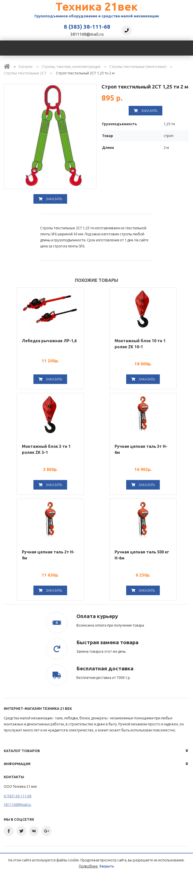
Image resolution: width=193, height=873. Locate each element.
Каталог (26, 66)
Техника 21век (97, 6)
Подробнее (88, 866)
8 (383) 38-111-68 (87, 26)
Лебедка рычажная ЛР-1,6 (49, 340)
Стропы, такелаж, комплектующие (71, 66)
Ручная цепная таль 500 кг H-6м (142, 555)
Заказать (50, 199)
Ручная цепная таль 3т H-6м (141, 449)
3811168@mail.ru (87, 34)
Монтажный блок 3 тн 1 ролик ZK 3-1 (46, 449)
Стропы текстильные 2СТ (25, 73)
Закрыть (106, 866)
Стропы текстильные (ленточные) (138, 66)
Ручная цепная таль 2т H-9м (48, 555)
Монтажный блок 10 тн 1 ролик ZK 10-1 (140, 343)
